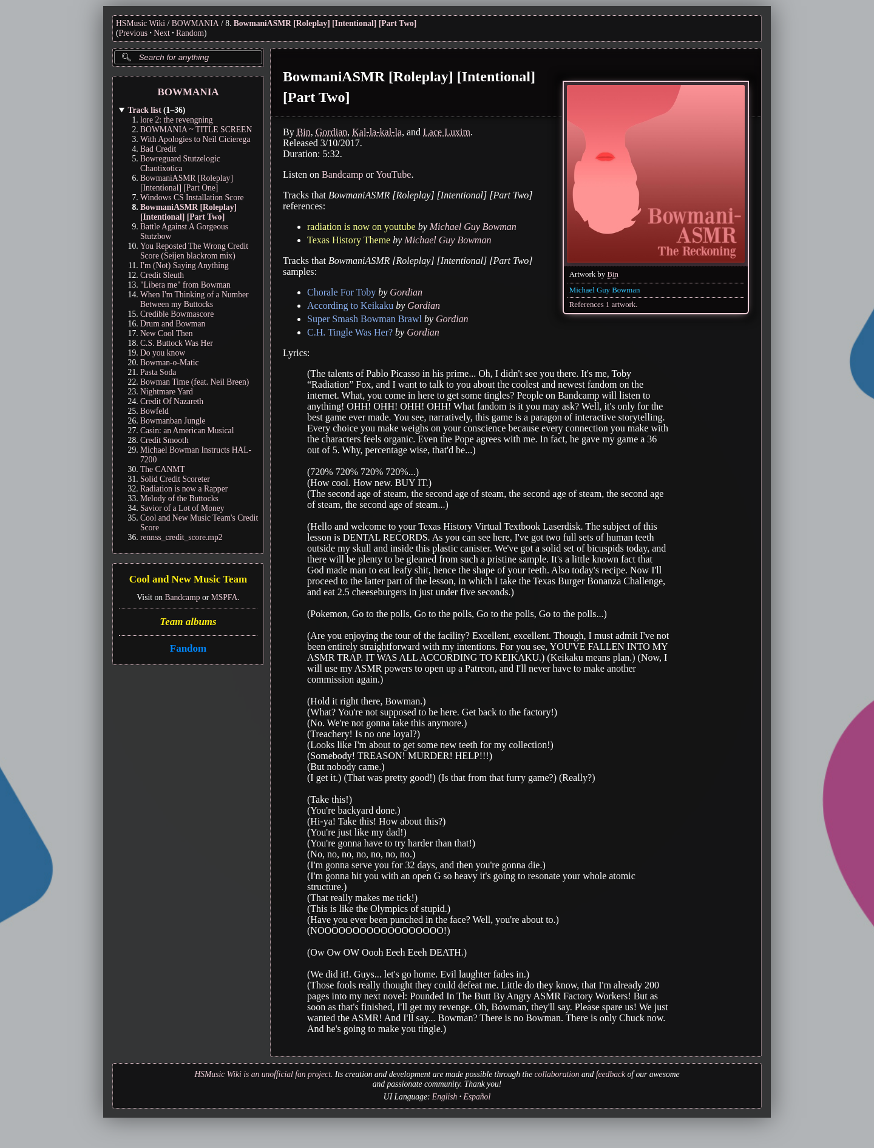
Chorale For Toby (341, 292)
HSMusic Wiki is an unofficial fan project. (263, 1074)
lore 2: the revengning (176, 119)
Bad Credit (158, 149)
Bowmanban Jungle (173, 420)
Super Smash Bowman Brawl (364, 319)
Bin (612, 274)
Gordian (331, 132)
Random (190, 33)
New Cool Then (166, 333)
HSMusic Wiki (140, 23)
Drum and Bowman (172, 323)
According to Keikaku (350, 305)
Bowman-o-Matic (169, 362)
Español (477, 1096)
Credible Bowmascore (177, 314)
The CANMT (162, 469)
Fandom (188, 648)
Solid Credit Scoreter (175, 479)
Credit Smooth (164, 440)
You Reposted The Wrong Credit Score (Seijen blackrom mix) (194, 250)
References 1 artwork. (603, 304)
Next (161, 33)
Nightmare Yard (166, 391)
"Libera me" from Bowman (185, 284)
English (445, 1096)
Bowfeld (154, 411)
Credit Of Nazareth (171, 401)
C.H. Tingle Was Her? (350, 332)
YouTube (393, 174)
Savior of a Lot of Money (182, 508)
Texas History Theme (348, 240)
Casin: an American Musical (187, 430)
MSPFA (224, 597)
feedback (610, 1074)
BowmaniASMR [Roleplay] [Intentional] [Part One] (186, 183)
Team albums (188, 621)
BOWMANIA (195, 23)
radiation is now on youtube (361, 226)
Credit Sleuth (162, 275)
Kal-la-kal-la (377, 132)
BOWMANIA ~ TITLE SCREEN (196, 129)
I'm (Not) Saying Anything (184, 265)
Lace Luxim (446, 132)
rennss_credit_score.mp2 (181, 537)
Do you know (162, 352)
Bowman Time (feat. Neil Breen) (194, 382)
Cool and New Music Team (188, 580)
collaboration (557, 1074)
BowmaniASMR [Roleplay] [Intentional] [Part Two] (325, 23)
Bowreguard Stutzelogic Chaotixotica (180, 163)
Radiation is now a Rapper (184, 488)
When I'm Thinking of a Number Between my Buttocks (194, 299)
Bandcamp (182, 597)
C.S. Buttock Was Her (176, 343)
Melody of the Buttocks (179, 498)
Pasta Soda (158, 372)
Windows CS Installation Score (192, 197)
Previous (133, 33)
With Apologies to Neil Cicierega (195, 139)
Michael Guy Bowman (604, 290)
